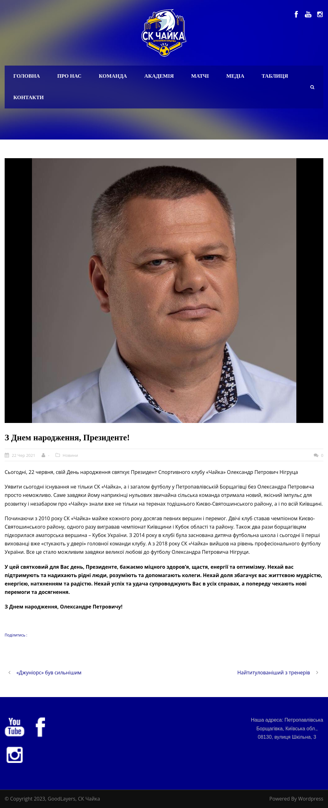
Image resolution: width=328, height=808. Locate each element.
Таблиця (275, 76)
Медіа (235, 76)
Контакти (28, 97)
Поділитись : (16, 635)
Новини (70, 455)
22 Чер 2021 (23, 455)
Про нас (69, 76)
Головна (26, 76)
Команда (113, 76)
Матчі (200, 76)
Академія (159, 76)
